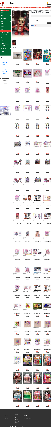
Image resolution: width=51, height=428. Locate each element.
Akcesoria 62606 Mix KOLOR (17, 205)
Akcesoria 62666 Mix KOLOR (37, 241)
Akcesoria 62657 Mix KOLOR (17, 241)
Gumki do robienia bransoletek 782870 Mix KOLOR (17, 367)
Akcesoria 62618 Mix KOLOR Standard (37, 98)
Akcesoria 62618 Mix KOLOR (27, 277)
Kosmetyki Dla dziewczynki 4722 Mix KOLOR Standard (27, 403)
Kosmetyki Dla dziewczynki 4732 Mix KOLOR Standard (27, 367)
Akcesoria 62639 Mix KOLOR (27, 259)
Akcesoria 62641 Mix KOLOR (37, 277)
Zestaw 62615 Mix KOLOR (28, 187)
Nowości (16, 419)
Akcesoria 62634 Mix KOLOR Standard (27, 116)
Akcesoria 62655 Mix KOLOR (17, 313)
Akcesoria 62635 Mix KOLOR (37, 223)
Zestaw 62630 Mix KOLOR (17, 187)
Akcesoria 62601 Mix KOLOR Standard (27, 98)
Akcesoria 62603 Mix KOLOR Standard (17, 116)
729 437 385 (25, 415)
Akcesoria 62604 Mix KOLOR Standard (17, 98)
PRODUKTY (17, 414)
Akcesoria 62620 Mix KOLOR (17, 277)
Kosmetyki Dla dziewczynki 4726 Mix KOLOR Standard (37, 385)
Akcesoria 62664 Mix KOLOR (37, 259)
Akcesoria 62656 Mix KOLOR (27, 295)
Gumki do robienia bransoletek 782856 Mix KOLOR (27, 331)
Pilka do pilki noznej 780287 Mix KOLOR (27, 313)
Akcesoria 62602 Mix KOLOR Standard (37, 116)
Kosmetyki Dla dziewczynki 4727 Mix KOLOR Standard (27, 385)
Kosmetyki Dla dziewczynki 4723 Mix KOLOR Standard (17, 403)
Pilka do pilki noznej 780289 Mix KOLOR (37, 313)
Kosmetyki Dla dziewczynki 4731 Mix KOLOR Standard (37, 367)
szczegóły (17, 64)
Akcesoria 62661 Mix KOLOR (17, 223)
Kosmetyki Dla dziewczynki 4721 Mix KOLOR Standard (37, 403)
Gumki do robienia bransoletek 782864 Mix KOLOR (27, 349)
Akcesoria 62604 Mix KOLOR (17, 295)
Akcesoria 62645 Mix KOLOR (37, 205)
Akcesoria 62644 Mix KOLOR (37, 295)
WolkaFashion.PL (13, 426)
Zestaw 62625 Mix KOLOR (38, 187)
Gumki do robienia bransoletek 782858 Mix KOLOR (37, 331)
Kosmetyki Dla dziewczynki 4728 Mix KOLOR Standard (17, 385)
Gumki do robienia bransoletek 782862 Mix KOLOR (17, 349)
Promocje (16, 417)
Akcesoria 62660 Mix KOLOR (27, 205)
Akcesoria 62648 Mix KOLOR (27, 223)
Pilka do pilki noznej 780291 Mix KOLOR (17, 331)
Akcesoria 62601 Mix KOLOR (17, 259)
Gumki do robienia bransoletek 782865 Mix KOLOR (37, 349)
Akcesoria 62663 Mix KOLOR (27, 241)
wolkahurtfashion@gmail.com (27, 418)
